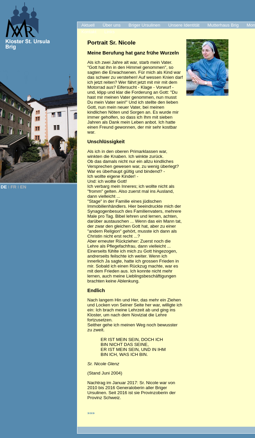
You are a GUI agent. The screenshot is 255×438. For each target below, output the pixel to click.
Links (109, 31)
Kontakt (88, 31)
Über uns (112, 25)
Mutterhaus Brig (223, 25)
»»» (91, 412)
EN (23, 186)
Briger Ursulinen (144, 25)
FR (14, 186)
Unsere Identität (184, 25)
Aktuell (88, 25)
